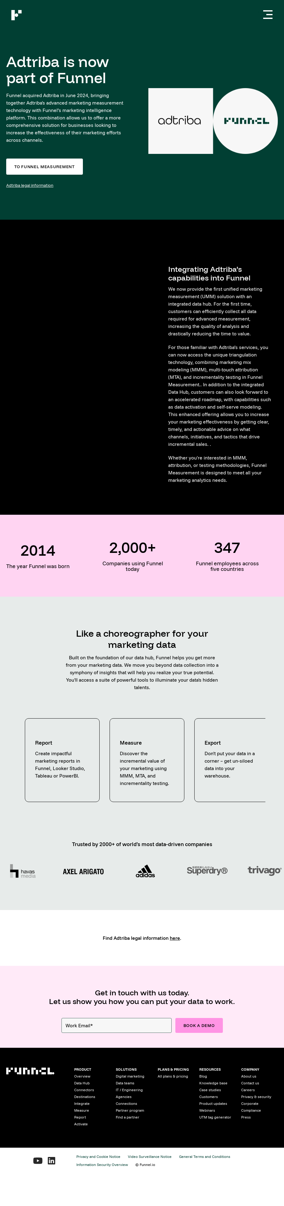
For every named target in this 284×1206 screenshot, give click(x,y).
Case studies (210, 1089)
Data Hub (82, 1083)
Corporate (250, 1103)
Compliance (251, 1110)
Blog (203, 1076)
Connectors (84, 1089)
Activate (81, 1124)
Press (246, 1117)
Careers (248, 1089)
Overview (82, 1076)
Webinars (207, 1110)
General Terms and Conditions (204, 1156)
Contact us (250, 1083)
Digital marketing (130, 1076)
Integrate (82, 1103)
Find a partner (127, 1117)
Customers (208, 1096)
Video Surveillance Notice (150, 1156)
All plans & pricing (173, 1076)
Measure (81, 1110)
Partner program (130, 1110)
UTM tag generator (215, 1117)
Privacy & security (256, 1096)
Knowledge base (213, 1083)
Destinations (84, 1096)
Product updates (213, 1103)
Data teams (125, 1083)
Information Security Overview (102, 1164)
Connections (126, 1103)
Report (80, 1117)
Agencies (124, 1096)
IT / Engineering (129, 1089)
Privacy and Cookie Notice (98, 1156)
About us (248, 1076)
